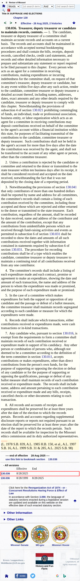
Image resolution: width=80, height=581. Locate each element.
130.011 (47, 357)
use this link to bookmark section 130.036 (31, 459)
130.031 (54, 234)
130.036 (5, 473)
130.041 (71, 187)
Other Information (19, 512)
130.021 (37, 110)
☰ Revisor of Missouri (15, 3)
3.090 (42, 496)
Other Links (15, 519)
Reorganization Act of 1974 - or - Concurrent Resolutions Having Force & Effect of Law (38, 490)
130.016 (68, 333)
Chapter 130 (20, 17)
